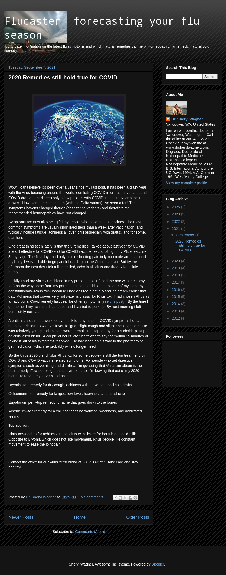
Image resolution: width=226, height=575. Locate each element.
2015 (176, 297)
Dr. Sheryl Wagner (187, 119)
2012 (176, 318)
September (185, 235)
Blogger (158, 564)
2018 (176, 275)
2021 (176, 228)
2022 (176, 221)
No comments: (93, 497)
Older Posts (137, 517)
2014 (176, 304)
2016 (176, 290)
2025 (176, 207)
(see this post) (113, 301)
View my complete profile (186, 183)
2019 (176, 268)
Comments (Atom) (90, 531)
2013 (176, 311)
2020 (176, 261)
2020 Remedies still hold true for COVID (62, 77)
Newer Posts (20, 517)
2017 (176, 282)
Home (80, 517)
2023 (176, 214)
